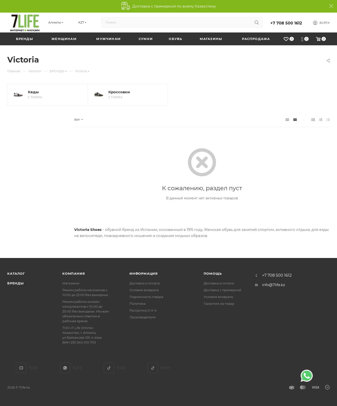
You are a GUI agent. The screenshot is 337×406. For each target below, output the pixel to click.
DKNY (153, 368)
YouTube (21, 368)
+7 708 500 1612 (286, 23)
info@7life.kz (273, 284)
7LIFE (65, 368)
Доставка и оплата (144, 283)
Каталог (16, 273)
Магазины (70, 283)
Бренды (15, 283)
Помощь (213, 273)
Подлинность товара (146, 297)
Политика (137, 303)
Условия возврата (144, 290)
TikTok (109, 368)
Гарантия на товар (219, 303)
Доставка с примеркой (222, 290)
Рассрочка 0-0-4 (143, 310)
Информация (143, 273)
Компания (73, 273)
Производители (142, 317)
